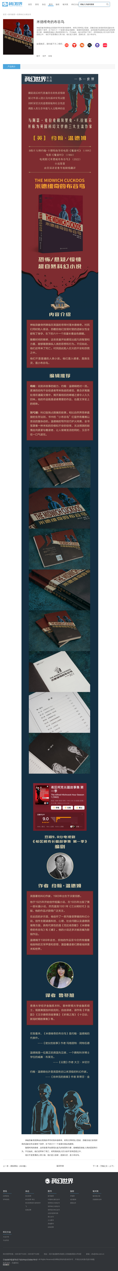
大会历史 (6, 1240)
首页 (30, 4)
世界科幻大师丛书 (24, 14)
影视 (50, 56)
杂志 (44, 4)
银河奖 (65, 4)
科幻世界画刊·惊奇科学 (33, 1203)
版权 (57, 4)
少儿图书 (51, 1220)
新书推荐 (11, 14)
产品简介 (12, 66)
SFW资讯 (6, 1199)
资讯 (37, 4)
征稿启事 (28, 1210)
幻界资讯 (6, 1196)
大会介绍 (6, 1237)
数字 (38, 56)
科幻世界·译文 (30, 1199)
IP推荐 (72, 1196)
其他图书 (51, 1223)
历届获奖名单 (97, 1199)
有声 (44, 56)
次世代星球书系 (53, 1213)
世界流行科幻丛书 (54, 1210)
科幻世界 (28, 1196)
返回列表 (60, 1166)
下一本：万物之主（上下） (104, 1166)
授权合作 (73, 1203)
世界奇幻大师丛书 (54, 1206)
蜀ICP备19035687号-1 (28, 1260)
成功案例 (73, 1199)
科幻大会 (75, 4)
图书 (51, 4)
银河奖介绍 (96, 1196)
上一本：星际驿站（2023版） (15, 1166)
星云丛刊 (51, 1216)
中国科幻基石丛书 (54, 1199)
